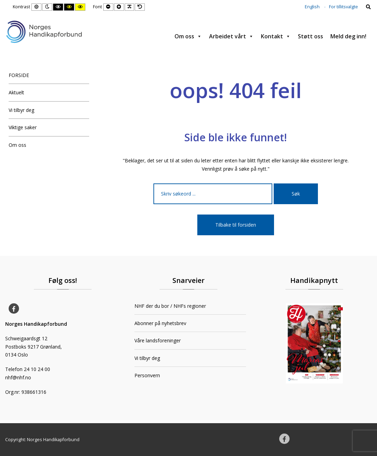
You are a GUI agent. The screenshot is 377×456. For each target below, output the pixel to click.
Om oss (188, 36)
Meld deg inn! (348, 36)
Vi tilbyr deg (21, 110)
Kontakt (276, 36)
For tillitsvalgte (343, 7)
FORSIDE (19, 75)
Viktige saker (23, 127)
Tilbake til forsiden (235, 224)
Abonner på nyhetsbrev (160, 323)
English (312, 7)
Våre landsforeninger (157, 340)
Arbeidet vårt (231, 36)
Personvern (147, 375)
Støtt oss (310, 36)
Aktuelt (16, 92)
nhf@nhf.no (18, 377)
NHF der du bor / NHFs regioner (170, 306)
